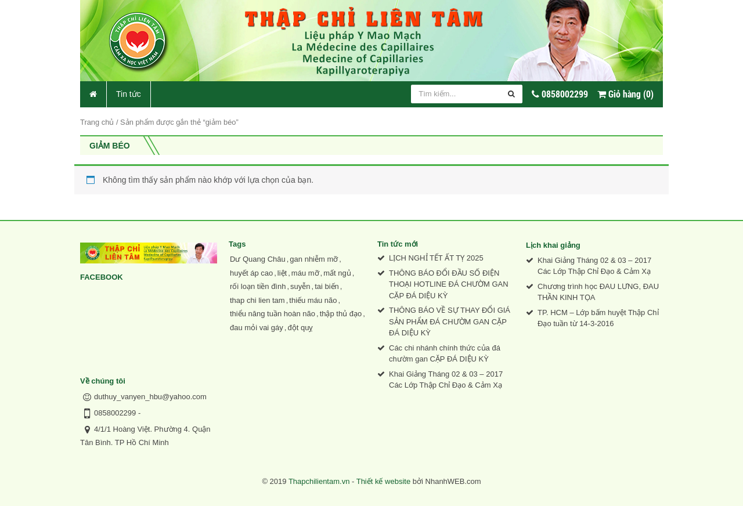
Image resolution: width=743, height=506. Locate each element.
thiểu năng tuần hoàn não (272, 313)
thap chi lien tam (257, 300)
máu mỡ (305, 273)
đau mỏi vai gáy (256, 327)
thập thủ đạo (341, 313)
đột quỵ (300, 327)
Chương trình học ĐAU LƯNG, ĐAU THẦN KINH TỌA (598, 292)
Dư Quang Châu (258, 259)
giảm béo (109, 145)
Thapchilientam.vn (319, 481)
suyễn (300, 286)
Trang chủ (97, 122)
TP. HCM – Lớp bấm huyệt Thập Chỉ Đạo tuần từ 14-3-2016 (598, 318)
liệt (282, 273)
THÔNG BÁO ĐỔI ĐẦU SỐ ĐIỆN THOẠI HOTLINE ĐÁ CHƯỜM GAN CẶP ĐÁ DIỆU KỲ (448, 284)
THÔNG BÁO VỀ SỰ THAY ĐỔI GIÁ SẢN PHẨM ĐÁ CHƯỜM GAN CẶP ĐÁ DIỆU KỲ (449, 321)
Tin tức (128, 94)
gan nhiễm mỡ (314, 259)
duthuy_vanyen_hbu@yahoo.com (150, 396)
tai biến (327, 286)
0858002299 (115, 413)
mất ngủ (337, 273)
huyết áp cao (251, 273)
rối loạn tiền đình (258, 286)
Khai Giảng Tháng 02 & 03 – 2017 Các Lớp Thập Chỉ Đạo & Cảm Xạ (446, 380)
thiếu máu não (313, 300)
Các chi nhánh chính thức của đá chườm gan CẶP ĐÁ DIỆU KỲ (444, 354)
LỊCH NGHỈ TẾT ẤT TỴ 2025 (436, 258)
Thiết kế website (383, 481)
